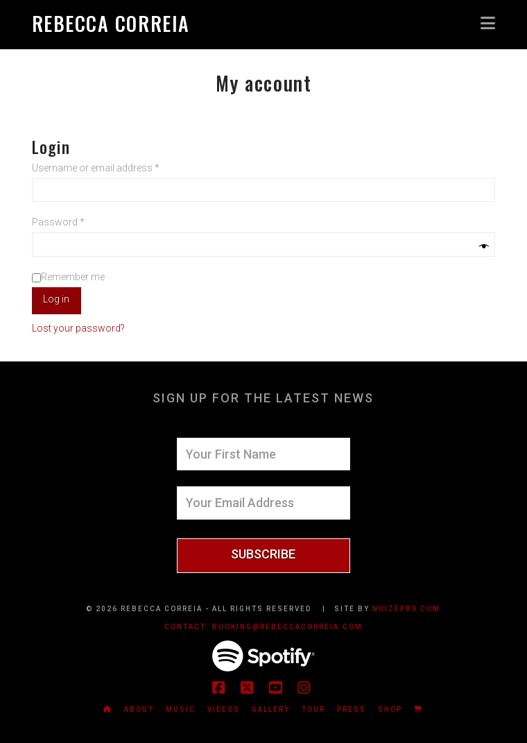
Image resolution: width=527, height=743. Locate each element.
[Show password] (484, 246)
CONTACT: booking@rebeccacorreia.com (263, 627)
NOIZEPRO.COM (406, 609)
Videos (223, 709)
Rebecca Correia (111, 23)
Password (77, 221)
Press (351, 709)
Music (181, 709)
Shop (390, 709)
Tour (313, 709)
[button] (488, 22)
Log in (56, 299)
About (139, 709)
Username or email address (114, 166)
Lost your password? (78, 328)
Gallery (271, 709)
